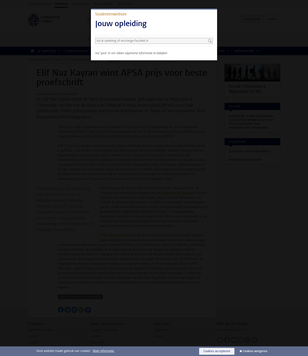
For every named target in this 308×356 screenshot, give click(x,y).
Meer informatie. (104, 351)
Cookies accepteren (216, 351)
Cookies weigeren (255, 351)
